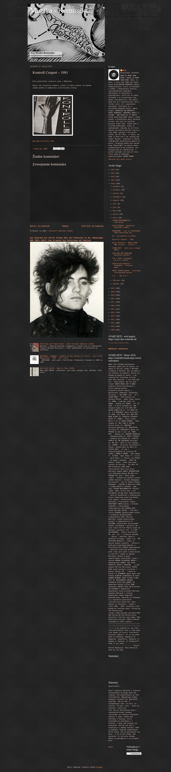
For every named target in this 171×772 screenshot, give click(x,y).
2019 (113, 295)
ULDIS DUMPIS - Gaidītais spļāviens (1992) (123, 226)
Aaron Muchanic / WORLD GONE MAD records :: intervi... (124, 244)
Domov (65, 226)
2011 (113, 323)
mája (115, 211)
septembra (117, 197)
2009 (113, 330)
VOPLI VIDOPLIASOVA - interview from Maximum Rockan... (126, 271)
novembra (117, 190)
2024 (113, 177)
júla (115, 204)
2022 (113, 184)
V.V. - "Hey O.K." (120, 276)
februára (117, 280)
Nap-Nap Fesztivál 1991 (43, 141)
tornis (110, 343)
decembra (117, 186)
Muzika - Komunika (59, 10)
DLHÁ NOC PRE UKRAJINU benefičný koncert (122, 254)
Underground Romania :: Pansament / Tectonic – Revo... (123, 265)
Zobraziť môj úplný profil (120, 159)
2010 (113, 326)
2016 (113, 306)
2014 (113, 312)
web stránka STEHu (121, 343)
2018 (113, 299)
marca (115, 218)
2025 (113, 173)
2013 (113, 316)
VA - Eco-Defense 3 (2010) (124, 236)
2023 (113, 180)
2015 (113, 309)
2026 (113, 170)
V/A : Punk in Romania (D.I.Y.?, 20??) (122, 259)
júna (115, 207)
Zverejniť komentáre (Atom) (61, 231)
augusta (116, 200)
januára (116, 284)
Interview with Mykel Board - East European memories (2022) (67, 344)
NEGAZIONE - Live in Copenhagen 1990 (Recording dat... (126, 232)
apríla (116, 214)
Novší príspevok (40, 226)
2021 (113, 288)
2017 (113, 302)
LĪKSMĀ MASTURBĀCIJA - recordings (122, 221)
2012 (113, 319)
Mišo (125, 70)
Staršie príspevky (92, 226)
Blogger (99, 767)
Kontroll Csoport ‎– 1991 (123, 239)
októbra (116, 193)
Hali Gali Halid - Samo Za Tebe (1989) (57, 368)
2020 (113, 292)
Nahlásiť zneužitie (118, 349)
